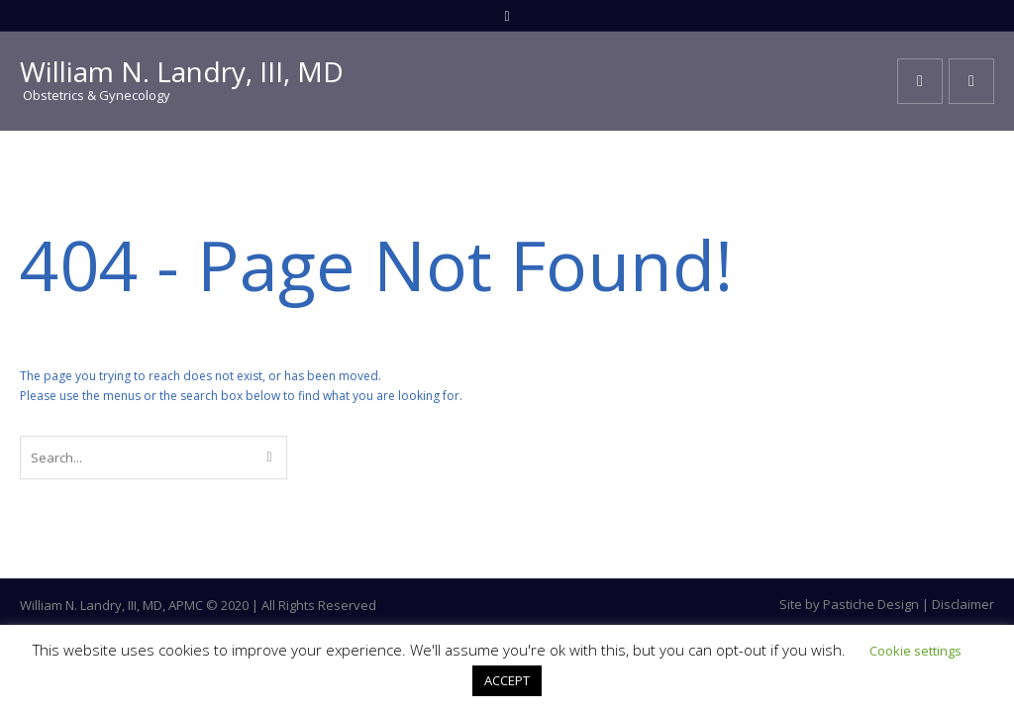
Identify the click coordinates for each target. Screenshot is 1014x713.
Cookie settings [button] (915, 651)
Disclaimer (963, 604)
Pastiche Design (871, 604)
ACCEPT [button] (507, 680)
